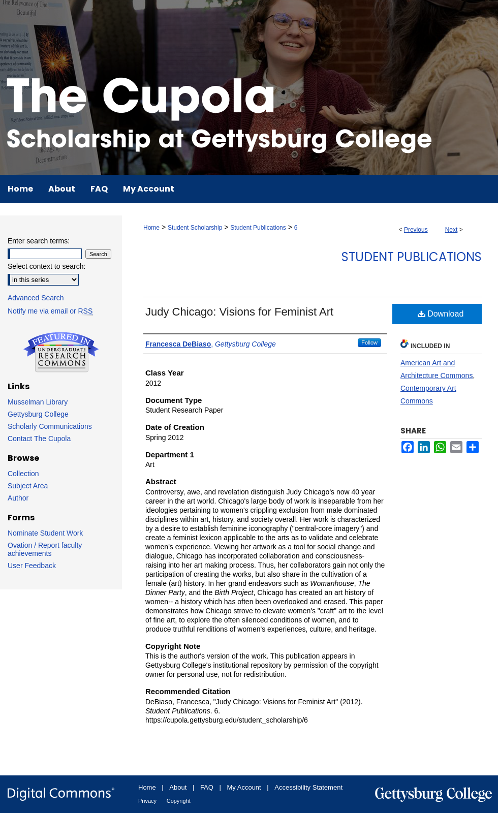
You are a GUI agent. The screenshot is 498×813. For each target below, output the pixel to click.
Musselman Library (38, 402)
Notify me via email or (50, 311)
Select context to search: (46, 266)
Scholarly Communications (50, 426)
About (177, 787)
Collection (23, 474)
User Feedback (32, 565)
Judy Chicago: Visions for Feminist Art (239, 311)
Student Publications (258, 227)
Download (441, 313)
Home (151, 227)
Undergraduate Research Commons (61, 352)
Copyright (179, 801)
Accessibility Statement (308, 787)
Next (451, 229)
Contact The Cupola (39, 438)
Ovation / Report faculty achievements (45, 549)
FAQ (206, 787)
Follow (369, 342)
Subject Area (28, 486)
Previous (416, 229)
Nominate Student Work (45, 533)
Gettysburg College (38, 414)
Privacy (147, 801)
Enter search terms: (39, 241)
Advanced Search (36, 298)
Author (18, 498)
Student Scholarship (195, 227)
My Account (244, 787)
